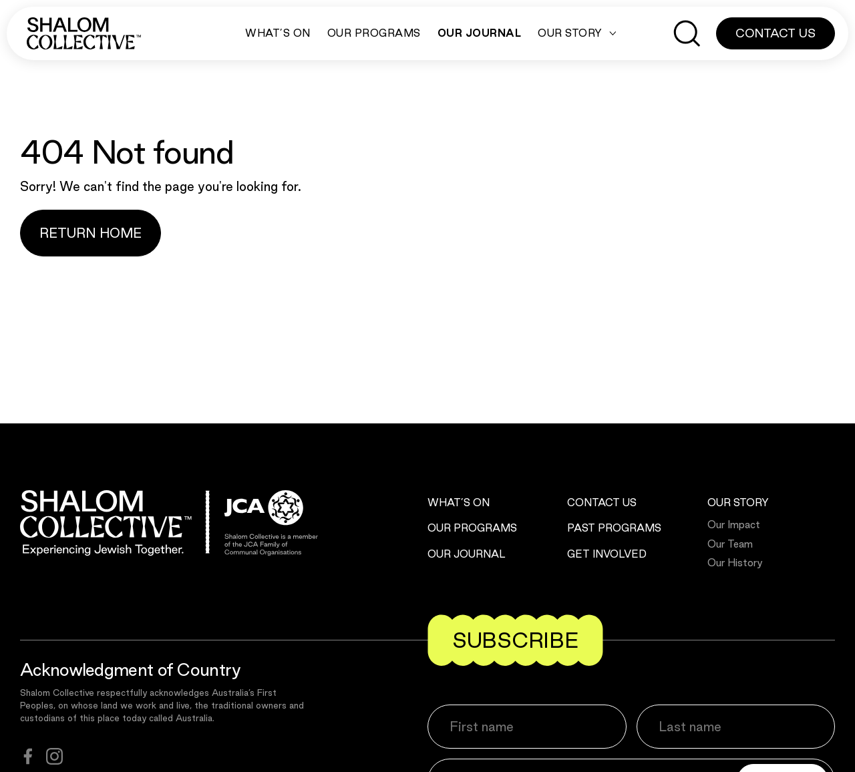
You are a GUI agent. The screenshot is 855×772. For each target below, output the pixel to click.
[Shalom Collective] (84, 33)
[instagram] (54, 756)
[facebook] (28, 756)
